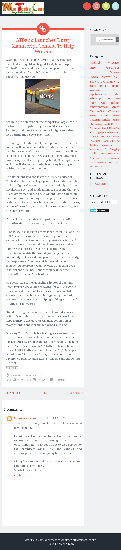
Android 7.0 (111, 140)
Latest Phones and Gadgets (105, 65)
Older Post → (74, 392)
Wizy (61, 543)
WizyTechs (24, 379)
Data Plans (98, 86)
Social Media (109, 128)
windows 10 (98, 149)
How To (115, 81)
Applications (98, 94)
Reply (18, 475)
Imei (108, 136)
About (92, 540)
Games (115, 107)
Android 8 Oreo (96, 166)
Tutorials (95, 119)
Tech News (100, 76)
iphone (115, 111)
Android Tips (105, 153)
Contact (82, 540)
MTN (106, 81)
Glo (103, 102)
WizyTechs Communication (60, 540)
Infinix (116, 115)
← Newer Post (11, 392)
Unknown (21, 418)
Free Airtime (99, 115)
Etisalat (114, 94)
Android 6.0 (97, 136)
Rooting (94, 132)
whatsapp (96, 98)
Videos (94, 111)
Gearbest (94, 157)
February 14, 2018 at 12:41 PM (47, 418)
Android (95, 90)
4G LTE (111, 123)
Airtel (115, 90)
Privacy (69, 543)
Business (102, 123)
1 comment (62, 379)
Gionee (103, 111)
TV (117, 128)
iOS (109, 111)
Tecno (115, 86)
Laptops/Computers (101, 145)
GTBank (42, 379)
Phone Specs (105, 72)
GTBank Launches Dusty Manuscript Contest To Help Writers (42, 46)
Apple (102, 132)
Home (43, 392)
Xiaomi (106, 119)
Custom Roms (112, 162)
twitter (115, 132)
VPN (109, 132)
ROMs (116, 153)
